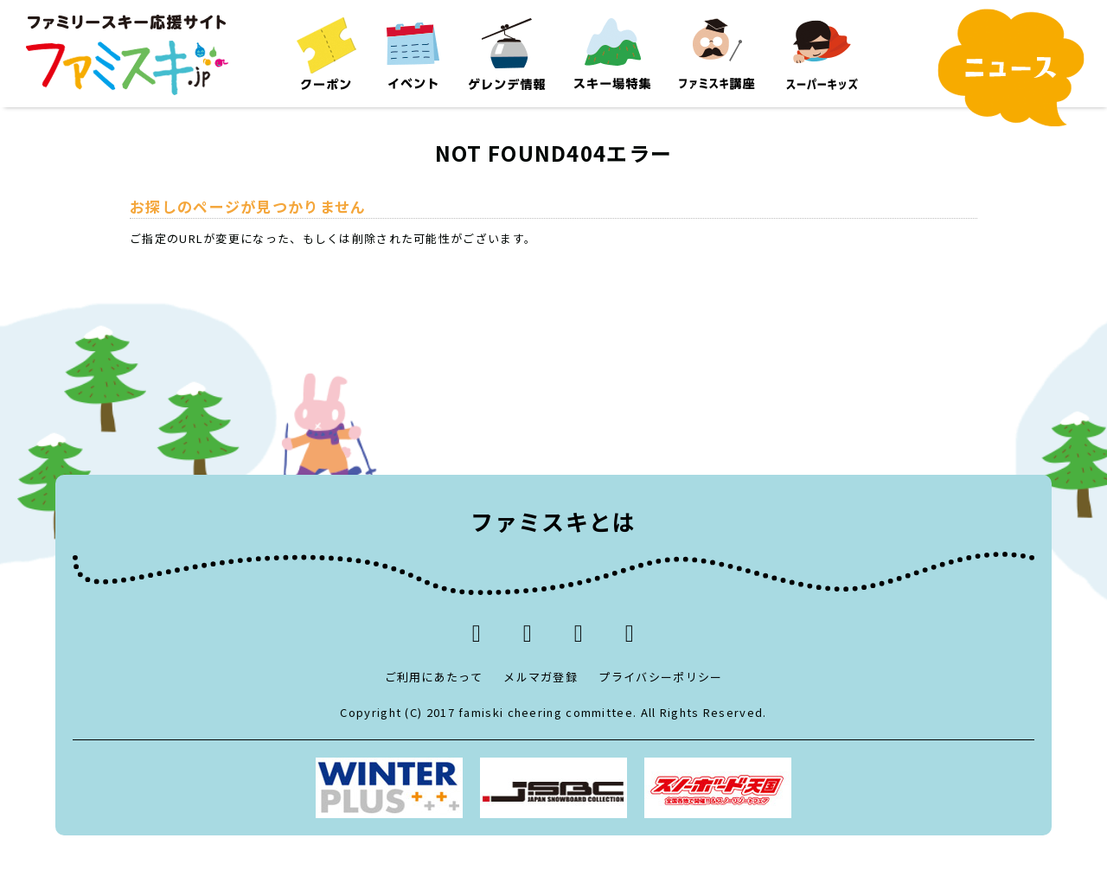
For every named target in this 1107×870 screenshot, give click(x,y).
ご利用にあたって (434, 676)
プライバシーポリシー (660, 676)
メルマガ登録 (540, 676)
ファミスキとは (553, 521)
